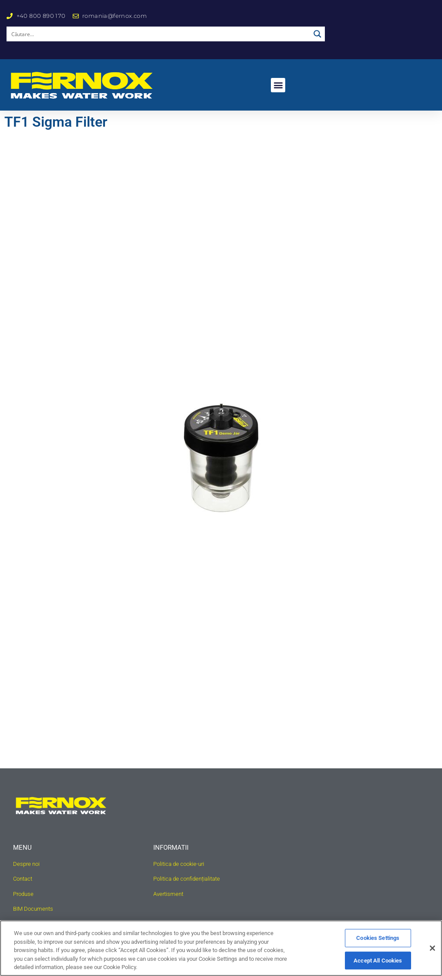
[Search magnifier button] (317, 34)
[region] (221, 948)
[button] (278, 85)
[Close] (432, 948)
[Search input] (158, 34)
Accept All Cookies (378, 960)
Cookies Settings (377, 938)
